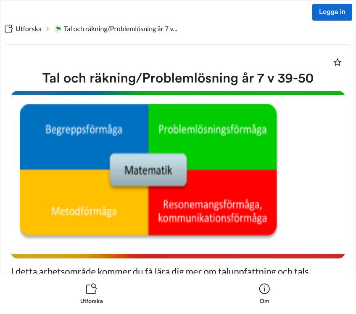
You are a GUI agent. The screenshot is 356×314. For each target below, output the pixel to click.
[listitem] (91, 294)
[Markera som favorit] (337, 62)
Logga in (332, 12)
